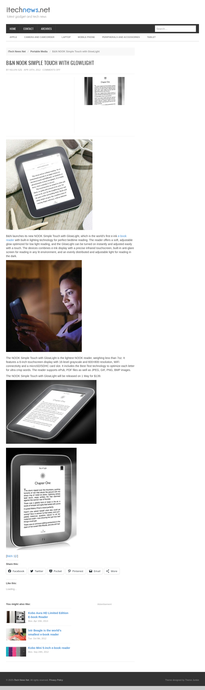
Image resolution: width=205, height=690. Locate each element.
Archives (46, 28)
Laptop (66, 37)
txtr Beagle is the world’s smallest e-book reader (44, 632)
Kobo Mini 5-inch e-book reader (49, 647)
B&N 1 (11, 556)
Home (13, 28)
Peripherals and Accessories (121, 37)
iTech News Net (17, 51)
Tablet (151, 37)
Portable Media (38, 51)
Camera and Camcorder (39, 37)
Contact (28, 28)
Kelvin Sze (16, 70)
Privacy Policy (56, 680)
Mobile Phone (86, 37)
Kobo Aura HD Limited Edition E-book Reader (48, 615)
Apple (13, 37)
